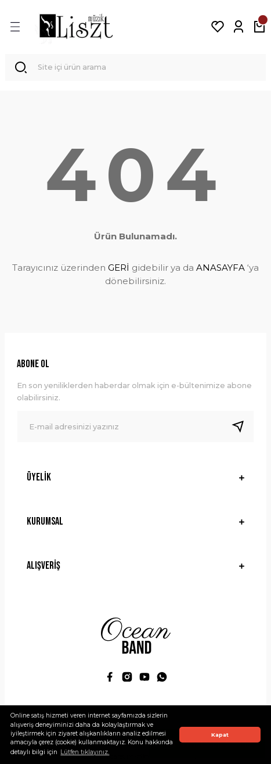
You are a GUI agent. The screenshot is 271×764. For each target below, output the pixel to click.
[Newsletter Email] (135, 426)
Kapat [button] (220, 734)
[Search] (135, 67)
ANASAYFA (220, 267)
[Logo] (76, 26)
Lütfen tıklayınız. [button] (84, 752)
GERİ (118, 267)
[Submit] (242, 426)
